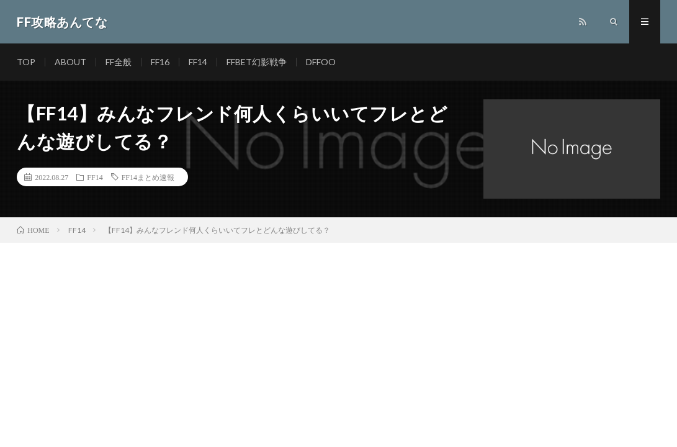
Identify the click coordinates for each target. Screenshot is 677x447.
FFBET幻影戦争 (256, 61)
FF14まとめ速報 (148, 177)
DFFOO (321, 61)
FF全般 (118, 61)
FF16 (160, 61)
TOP (26, 61)
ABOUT (70, 61)
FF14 (198, 61)
